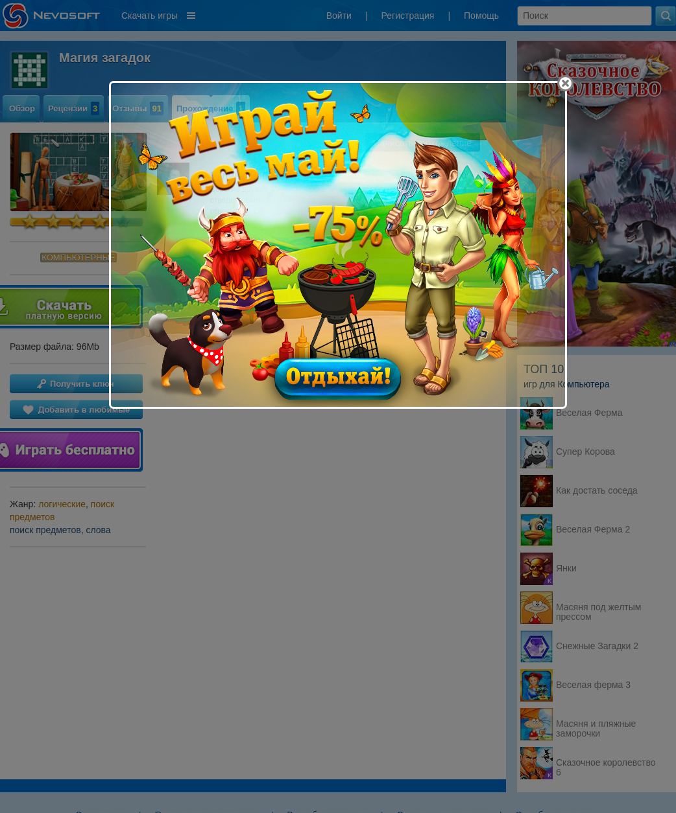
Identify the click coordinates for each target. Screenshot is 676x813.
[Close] (565, 83)
